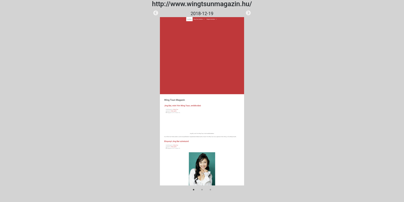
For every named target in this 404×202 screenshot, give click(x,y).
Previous (156, 13)
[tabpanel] (202, 97)
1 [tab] (193, 189)
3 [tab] (210, 189)
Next (248, 13)
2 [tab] (202, 189)
